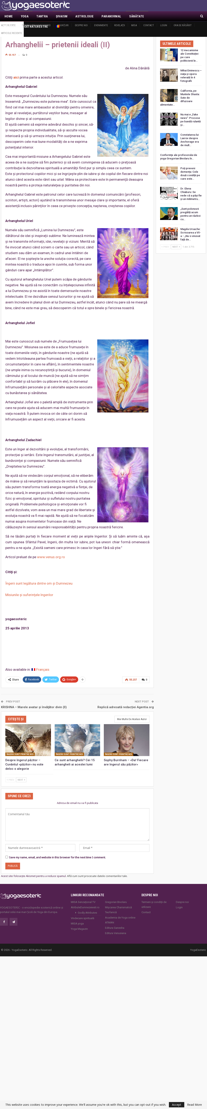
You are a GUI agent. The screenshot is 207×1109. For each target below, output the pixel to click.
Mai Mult (159, 16)
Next (21, 779)
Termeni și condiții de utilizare (153, 904)
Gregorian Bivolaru (116, 901)
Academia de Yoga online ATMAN (120, 920)
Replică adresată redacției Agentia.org (125, 707)
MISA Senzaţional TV (83, 901)
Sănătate (136, 16)
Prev (10, 779)
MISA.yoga (77, 923)
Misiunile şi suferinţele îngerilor (29, 595)
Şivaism (62, 16)
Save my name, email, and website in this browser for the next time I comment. (57, 857)
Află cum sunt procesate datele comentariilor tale (97, 876)
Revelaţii (119, 25)
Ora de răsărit (183, 25)
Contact (148, 25)
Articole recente (11, 33)
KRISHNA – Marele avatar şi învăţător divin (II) (34, 707)
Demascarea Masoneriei (36, 25)
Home (9, 16)
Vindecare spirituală (82, 918)
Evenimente (101, 25)
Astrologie (84, 16)
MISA (134, 25)
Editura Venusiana (115, 932)
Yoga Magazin (79, 928)
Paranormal (111, 16)
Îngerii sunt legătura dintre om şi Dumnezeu (38, 583)
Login (163, 25)
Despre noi (81, 25)
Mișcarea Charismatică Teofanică (118, 910)
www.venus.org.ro (51, 557)
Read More (194, 1104)
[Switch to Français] (40, 669)
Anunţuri (63, 25)
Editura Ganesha (114, 927)
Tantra (42, 16)
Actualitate (8, 25)
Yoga (25, 16)
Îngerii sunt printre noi (20, 754)
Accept (176, 1105)
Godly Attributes (87, 912)
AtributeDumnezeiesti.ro (85, 907)
